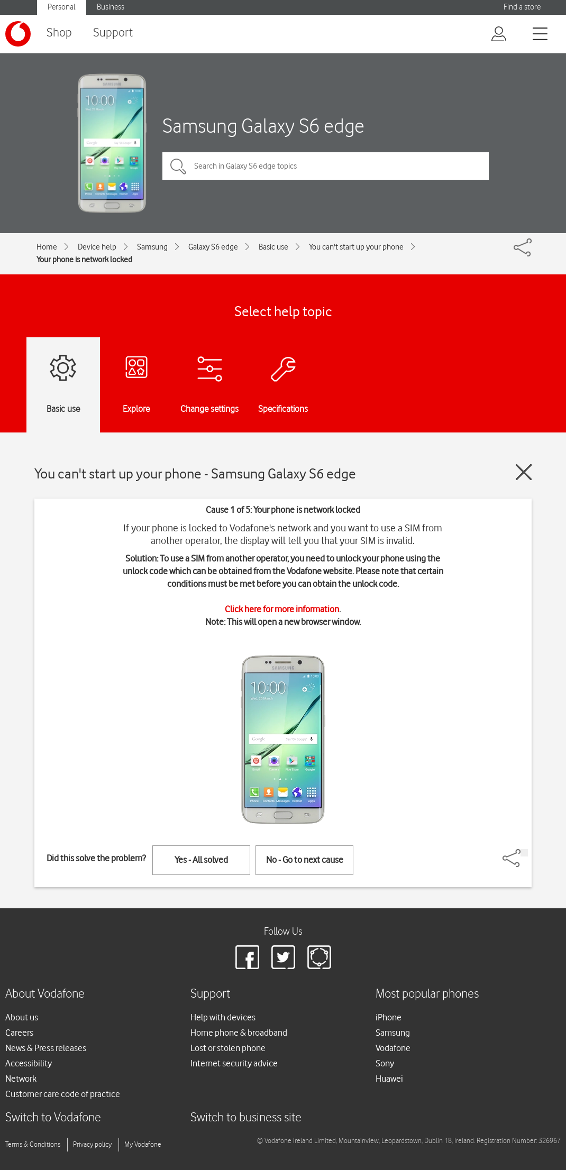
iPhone (388, 1017)
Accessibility (28, 1063)
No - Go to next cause (304, 859)
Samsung (152, 247)
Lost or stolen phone (228, 1048)
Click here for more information (282, 609)
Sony (385, 1063)
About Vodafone (45, 994)
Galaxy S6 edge (213, 247)
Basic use (273, 247)
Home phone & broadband (238, 1032)
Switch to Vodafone (53, 1118)
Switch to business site (246, 1118)
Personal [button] (62, 7)
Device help (97, 247)
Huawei (389, 1078)
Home (46, 247)
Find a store (522, 7)
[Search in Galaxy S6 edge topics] (325, 166)
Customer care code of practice (62, 1094)
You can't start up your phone (356, 247)
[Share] (524, 852)
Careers (19, 1032)
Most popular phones (427, 994)
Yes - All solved (201, 859)
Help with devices (222, 1017)
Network (20, 1078)
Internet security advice (234, 1063)
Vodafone (393, 1048)
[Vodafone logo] (18, 34)
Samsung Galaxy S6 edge (263, 125)
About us (21, 1017)
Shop (59, 33)
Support (113, 33)
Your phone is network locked (84, 259)
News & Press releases (45, 1048)
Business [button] (110, 7)
